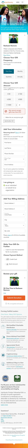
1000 (9, 105)
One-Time (9, 71)
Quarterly (8, 76)
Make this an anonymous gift (14, 117)
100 (20, 94)
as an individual (11, 185)
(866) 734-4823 (7, 415)
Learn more (4, 405)
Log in (17, 2)
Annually (20, 76)
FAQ (2, 419)
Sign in (17, 132)
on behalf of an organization (11, 189)
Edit (5, 293)
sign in (10, 235)
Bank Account (13, 264)
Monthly (20, 71)
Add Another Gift (9, 121)
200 (9, 100)
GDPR (2, 421)
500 (20, 100)
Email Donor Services (6, 417)
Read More (7, 55)
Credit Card (13, 259)
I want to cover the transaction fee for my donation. (15, 251)
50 (8, 94)
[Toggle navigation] (22, 2)
